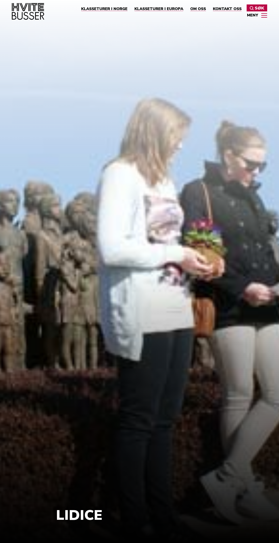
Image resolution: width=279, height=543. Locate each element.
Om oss (198, 9)
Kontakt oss (227, 9)
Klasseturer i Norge (104, 9)
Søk (257, 8)
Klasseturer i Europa (158, 9)
